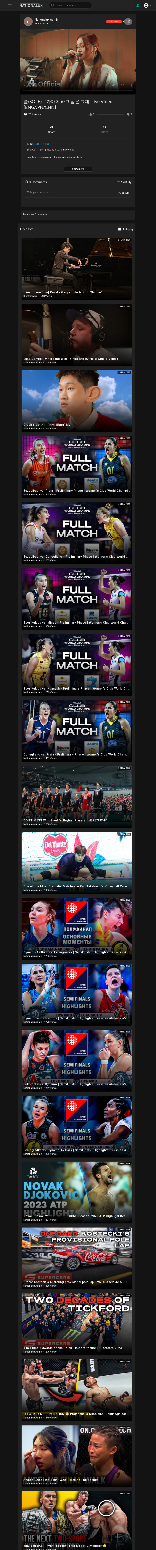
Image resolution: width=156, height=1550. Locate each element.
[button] (147, 5)
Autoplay (128, 228)
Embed (104, 128)
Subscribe (107, 21)
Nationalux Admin (47, 19)
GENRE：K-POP (41, 143)
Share (51, 128)
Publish (123, 191)
